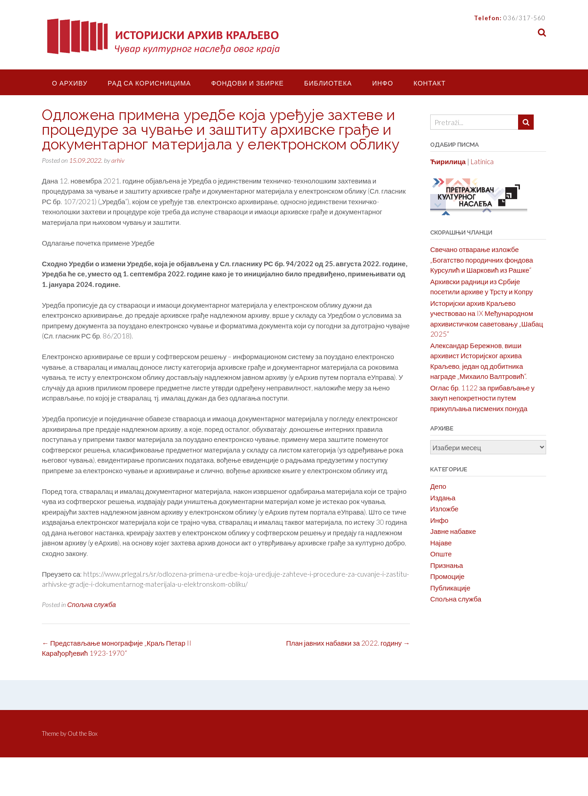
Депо (438, 486)
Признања (446, 565)
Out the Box (83, 733)
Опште (441, 554)
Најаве (441, 542)
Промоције (447, 576)
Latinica (482, 161)
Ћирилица (448, 161)
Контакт (430, 83)
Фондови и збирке (247, 83)
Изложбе (444, 508)
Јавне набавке (453, 531)
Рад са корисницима (149, 83)
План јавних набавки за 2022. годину (348, 643)
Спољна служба (91, 604)
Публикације (450, 588)
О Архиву (69, 83)
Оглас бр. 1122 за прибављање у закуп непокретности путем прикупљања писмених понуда (482, 398)
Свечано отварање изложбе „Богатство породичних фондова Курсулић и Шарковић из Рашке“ (481, 259)
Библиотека (328, 83)
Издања (442, 497)
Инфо (382, 83)
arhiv (117, 160)
